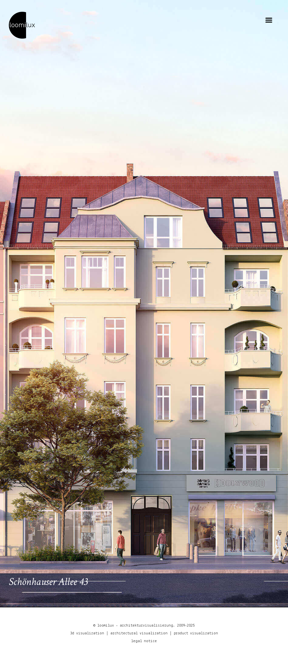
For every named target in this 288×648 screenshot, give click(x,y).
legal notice (144, 641)
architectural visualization (139, 633)
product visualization (196, 633)
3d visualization (87, 633)
